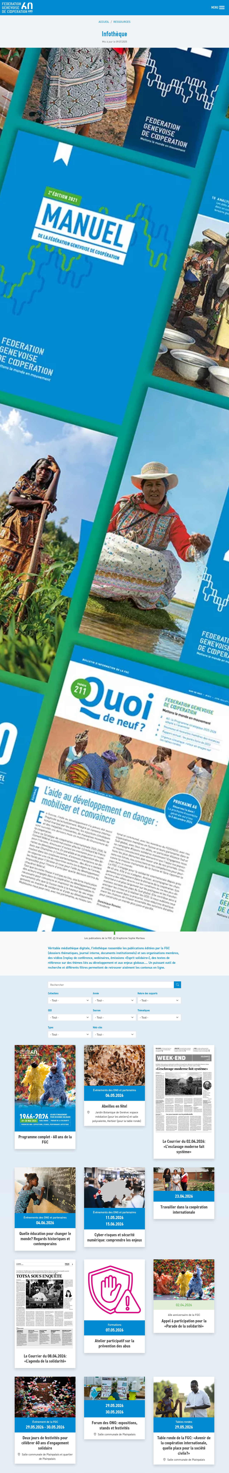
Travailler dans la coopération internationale (184, 1209)
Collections (53, 993)
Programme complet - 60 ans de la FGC (45, 1139)
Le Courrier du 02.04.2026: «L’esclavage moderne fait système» (184, 1146)
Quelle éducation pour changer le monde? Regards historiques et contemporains (45, 1239)
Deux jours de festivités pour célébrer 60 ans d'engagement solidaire (45, 1443)
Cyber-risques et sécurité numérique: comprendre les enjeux (114, 1237)
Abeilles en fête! (114, 1106)
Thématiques (144, 1010)
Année (96, 993)
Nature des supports (147, 993)
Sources (97, 1010)
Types (50, 1027)
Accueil (104, 21)
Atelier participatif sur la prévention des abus (114, 1343)
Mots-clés (97, 1027)
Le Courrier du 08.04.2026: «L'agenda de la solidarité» (45, 1358)
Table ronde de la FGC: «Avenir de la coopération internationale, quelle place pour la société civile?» (184, 1445)
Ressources (121, 21)
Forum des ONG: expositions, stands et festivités (114, 1425)
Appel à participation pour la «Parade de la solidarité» (184, 1323)
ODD (50, 1010)
